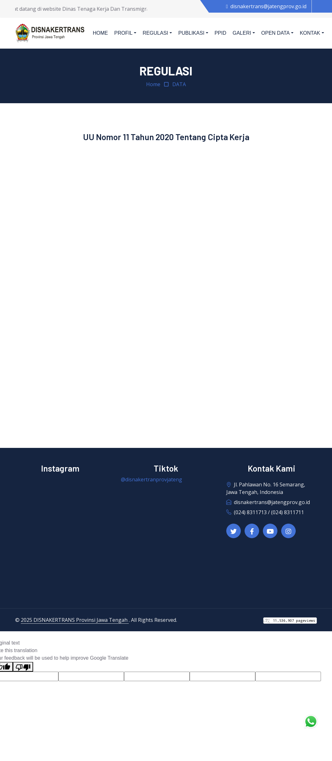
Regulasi (155, 33)
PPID (220, 33)
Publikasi (191, 33)
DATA (179, 84)
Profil (123, 33)
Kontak (310, 33)
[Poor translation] (23, 667)
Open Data (275, 33)
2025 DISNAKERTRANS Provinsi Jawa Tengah (75, 619)
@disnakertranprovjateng (151, 479)
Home (100, 33)
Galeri (242, 33)
